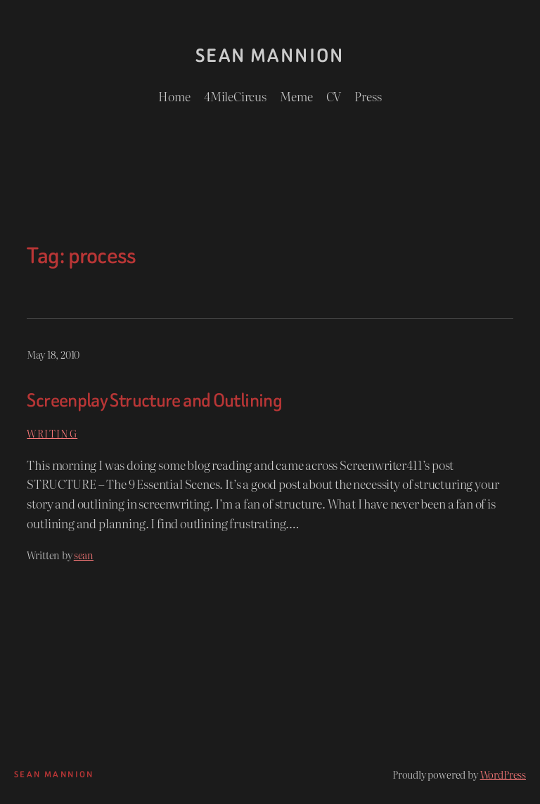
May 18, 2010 (53, 354)
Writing (52, 433)
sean (84, 554)
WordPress (503, 774)
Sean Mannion (270, 55)
